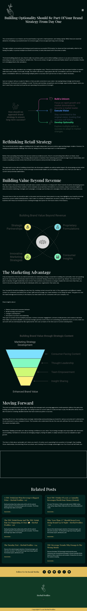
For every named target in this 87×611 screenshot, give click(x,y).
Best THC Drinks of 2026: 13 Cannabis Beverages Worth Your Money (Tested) (63, 498)
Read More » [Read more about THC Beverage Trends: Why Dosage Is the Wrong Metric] (50, 561)
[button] (82, 10)
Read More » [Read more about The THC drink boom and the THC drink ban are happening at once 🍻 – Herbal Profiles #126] (7, 536)
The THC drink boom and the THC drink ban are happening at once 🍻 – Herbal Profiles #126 (21, 522)
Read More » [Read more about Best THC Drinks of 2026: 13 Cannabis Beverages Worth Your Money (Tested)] (50, 511)
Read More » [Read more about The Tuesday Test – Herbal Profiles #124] (7, 556)
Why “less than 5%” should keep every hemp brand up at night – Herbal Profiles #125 (65, 522)
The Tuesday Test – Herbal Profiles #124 (20, 545)
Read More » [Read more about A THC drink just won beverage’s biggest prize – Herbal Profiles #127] (7, 511)
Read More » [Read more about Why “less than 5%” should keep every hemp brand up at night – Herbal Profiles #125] (50, 536)
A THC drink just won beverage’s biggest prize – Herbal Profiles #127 (21, 498)
